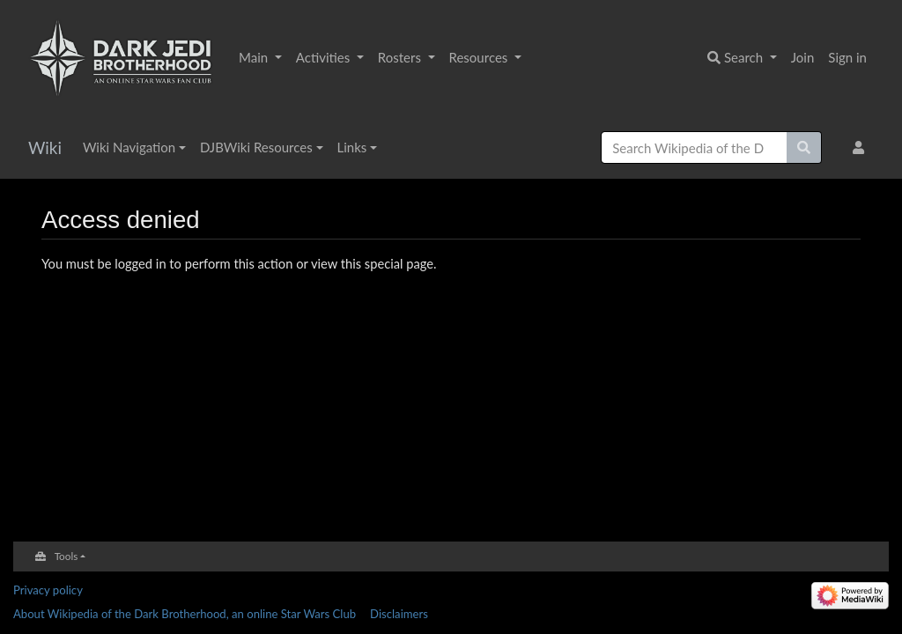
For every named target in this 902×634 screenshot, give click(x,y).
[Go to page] (804, 147)
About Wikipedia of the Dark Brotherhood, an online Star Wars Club (184, 614)
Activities (324, 57)
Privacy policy (48, 590)
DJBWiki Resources (256, 147)
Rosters (401, 57)
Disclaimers (399, 614)
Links (352, 147)
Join (803, 57)
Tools (66, 555)
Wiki (45, 147)
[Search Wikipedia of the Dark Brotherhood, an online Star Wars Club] (694, 147)
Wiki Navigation (129, 147)
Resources (480, 57)
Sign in (847, 57)
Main (255, 57)
